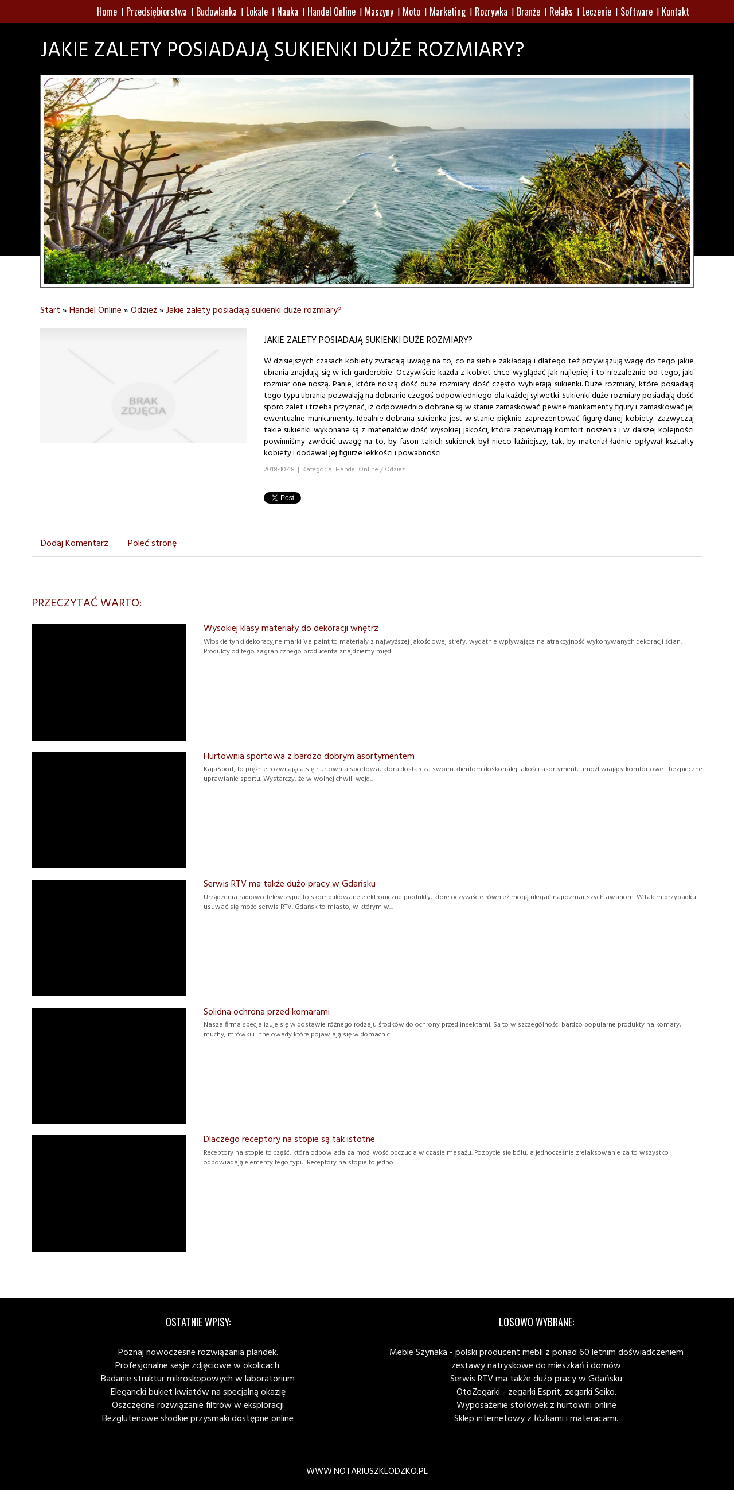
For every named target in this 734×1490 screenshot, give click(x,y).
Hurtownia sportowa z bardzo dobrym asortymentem (309, 756)
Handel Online (95, 310)
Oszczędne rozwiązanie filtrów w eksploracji (198, 1405)
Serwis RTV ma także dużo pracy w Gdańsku (290, 884)
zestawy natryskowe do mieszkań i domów (536, 1366)
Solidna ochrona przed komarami (267, 1012)
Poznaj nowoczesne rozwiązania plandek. (198, 1352)
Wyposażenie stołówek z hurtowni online (536, 1405)
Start (50, 310)
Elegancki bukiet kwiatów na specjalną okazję (198, 1392)
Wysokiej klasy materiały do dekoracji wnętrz (291, 628)
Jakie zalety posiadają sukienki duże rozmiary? (254, 310)
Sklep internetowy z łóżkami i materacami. (536, 1418)
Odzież (144, 310)
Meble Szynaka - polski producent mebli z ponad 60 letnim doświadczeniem (536, 1352)
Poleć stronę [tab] (152, 543)
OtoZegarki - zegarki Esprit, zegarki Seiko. (536, 1392)
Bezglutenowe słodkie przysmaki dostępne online (198, 1418)
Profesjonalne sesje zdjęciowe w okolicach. (198, 1366)
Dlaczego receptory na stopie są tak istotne (289, 1139)
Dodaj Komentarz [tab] (74, 543)
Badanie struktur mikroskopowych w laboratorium (198, 1379)
